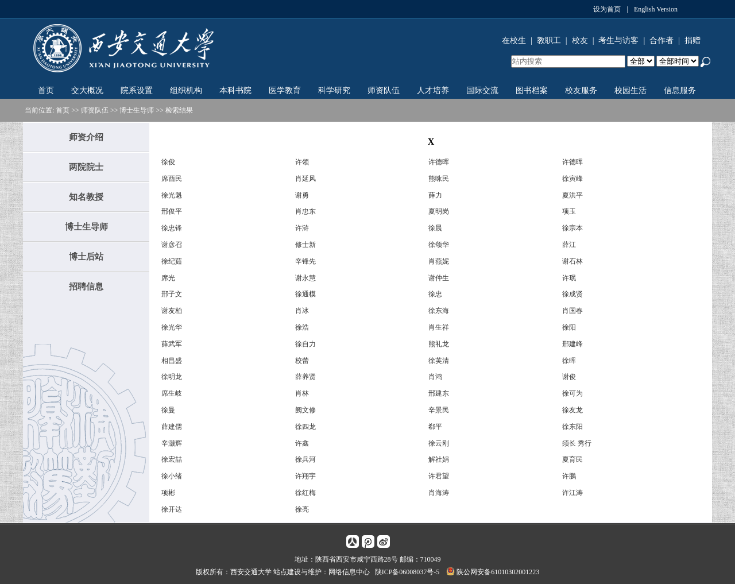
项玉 (569, 211)
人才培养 (433, 90)
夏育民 (572, 459)
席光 (168, 278)
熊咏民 (438, 179)
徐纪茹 (171, 261)
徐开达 (171, 509)
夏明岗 (438, 211)
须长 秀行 (576, 443)
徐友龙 (572, 410)
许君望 (438, 476)
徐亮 (302, 509)
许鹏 (569, 476)
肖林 (302, 393)
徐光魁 (171, 195)
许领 (302, 162)
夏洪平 (572, 195)
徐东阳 (572, 427)
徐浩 (302, 327)
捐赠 (692, 40)
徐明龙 (171, 377)
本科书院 (235, 90)
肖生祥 (438, 327)
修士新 (305, 245)
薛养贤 (305, 377)
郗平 (435, 427)
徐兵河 (305, 459)
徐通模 (305, 294)
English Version (656, 9)
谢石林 (572, 261)
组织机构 (186, 90)
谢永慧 (305, 278)
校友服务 (581, 90)
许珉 (569, 278)
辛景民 (438, 410)
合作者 (661, 40)
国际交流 (482, 90)
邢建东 (438, 393)
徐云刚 (438, 443)
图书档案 (532, 90)
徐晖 (569, 361)
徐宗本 (572, 228)
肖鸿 (435, 377)
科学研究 (334, 90)
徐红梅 (305, 493)
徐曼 (168, 410)
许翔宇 (305, 476)
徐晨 (435, 228)
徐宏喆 (171, 459)
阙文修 (305, 410)
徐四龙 (305, 427)
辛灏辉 (171, 443)
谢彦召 (171, 245)
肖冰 (302, 311)
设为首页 (607, 9)
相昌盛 (171, 361)
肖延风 (305, 179)
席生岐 (171, 393)
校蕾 (302, 361)
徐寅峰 (572, 179)
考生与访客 (618, 40)
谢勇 (302, 195)
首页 (46, 90)
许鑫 (302, 443)
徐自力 (305, 344)
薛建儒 (171, 427)
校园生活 (630, 90)
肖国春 (572, 311)
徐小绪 (171, 476)
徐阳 (569, 327)
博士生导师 (136, 110)
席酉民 (171, 179)
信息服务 (680, 90)
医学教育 (285, 90)
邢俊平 (171, 211)
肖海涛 (438, 493)
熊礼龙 (438, 344)
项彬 (168, 493)
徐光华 (171, 327)
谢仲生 (438, 278)
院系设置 (137, 90)
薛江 (569, 245)
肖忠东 (305, 211)
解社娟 (438, 459)
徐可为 (572, 393)
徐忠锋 (171, 228)
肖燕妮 (438, 261)
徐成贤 (572, 294)
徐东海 (438, 311)
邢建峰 (572, 344)
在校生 (514, 40)
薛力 (435, 195)
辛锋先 (305, 261)
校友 (580, 40)
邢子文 (171, 294)
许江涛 (572, 493)
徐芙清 (438, 361)
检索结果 (179, 110)
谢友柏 (171, 311)
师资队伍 (384, 90)
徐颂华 (438, 245)
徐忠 (435, 294)
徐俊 (168, 162)
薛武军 (171, 344)
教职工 (549, 40)
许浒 (302, 228)
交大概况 (87, 90)
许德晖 (438, 162)
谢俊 (569, 377)
